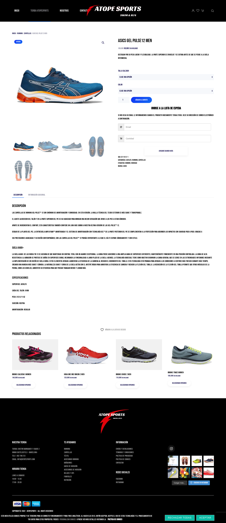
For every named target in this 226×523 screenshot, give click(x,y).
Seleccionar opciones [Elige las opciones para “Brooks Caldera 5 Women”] (23, 385)
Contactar (120, 462)
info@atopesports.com (26, 459)
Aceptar (205, 518)
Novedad (134, 163)
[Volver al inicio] (113, 11)
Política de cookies (123, 459)
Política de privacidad (124, 456)
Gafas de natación (70, 466)
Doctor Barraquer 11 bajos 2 (28, 449)
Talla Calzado (123, 71)
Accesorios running (71, 459)
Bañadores (68, 462)
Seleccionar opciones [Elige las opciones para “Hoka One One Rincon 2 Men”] (75, 385)
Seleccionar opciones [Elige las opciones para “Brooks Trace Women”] (179, 383)
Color (120, 84)
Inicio (16, 10)
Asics (125, 166)
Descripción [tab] (18, 195)
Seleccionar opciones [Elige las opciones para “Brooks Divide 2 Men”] (127, 385)
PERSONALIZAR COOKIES (68, 519)
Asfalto (128, 160)
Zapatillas (27, 33)
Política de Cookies (115, 519)
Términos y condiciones (125, 452)
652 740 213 (21, 456)
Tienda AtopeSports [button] (40, 10)
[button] (212, 11)
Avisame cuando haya (166, 151)
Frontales (68, 476)
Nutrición (67, 480)
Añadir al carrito (141, 100)
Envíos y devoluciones (124, 449)
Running (20, 33)
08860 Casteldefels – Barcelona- (24, 452)
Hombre (128, 163)
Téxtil (66, 456)
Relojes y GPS (69, 473)
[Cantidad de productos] (124, 100)
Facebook (119, 479)
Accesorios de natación (72, 469)
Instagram (120, 482)
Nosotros (64, 10)
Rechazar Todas (180, 518)
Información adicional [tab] (36, 195)
